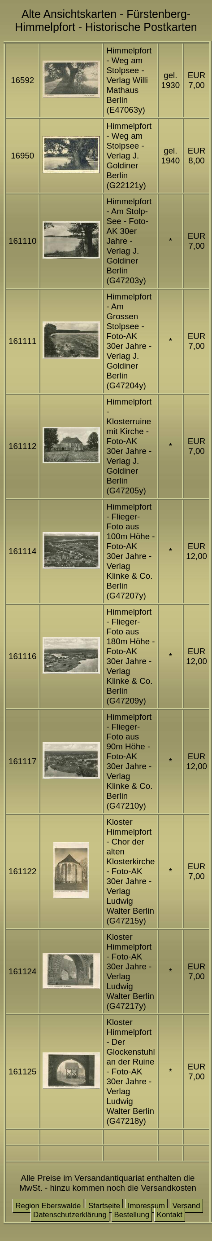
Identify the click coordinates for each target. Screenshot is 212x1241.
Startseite (104, 1205)
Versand (186, 1205)
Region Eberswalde (48, 1205)
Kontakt (169, 1214)
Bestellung (132, 1214)
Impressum (146, 1205)
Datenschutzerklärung (70, 1214)
